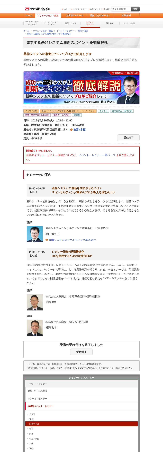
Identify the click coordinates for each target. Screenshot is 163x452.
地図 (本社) (79, 129)
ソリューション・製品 (48, 16)
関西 (31, 434)
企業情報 (126, 15)
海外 (31, 448)
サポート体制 (129, 23)
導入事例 (109, 23)
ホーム (29, 15)
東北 (31, 419)
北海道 (32, 414)
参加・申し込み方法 (37, 391)
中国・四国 (34, 439)
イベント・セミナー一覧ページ (97, 155)
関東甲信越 (34, 424)
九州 (31, 443)
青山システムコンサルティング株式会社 (72, 239)
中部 (31, 429)
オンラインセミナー (37, 398)
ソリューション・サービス (51, 23)
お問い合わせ (95, 9)
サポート (67, 9)
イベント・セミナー (80, 9)
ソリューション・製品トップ (32, 23)
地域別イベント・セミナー (40, 406)
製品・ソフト (70, 23)
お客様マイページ (74, 15)
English (106, 9)
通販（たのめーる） (100, 15)
